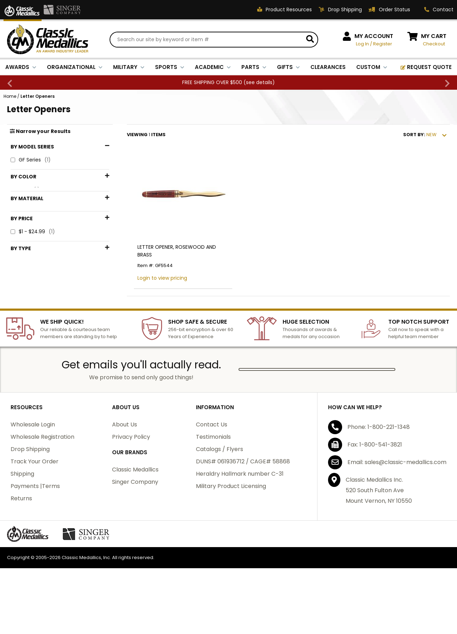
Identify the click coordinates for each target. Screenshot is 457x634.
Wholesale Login (33, 466)
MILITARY (128, 67)
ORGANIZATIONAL (75, 67)
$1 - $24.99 (33, 256)
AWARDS (20, 67)
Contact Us (211, 466)
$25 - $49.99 (36, 268)
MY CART (433, 36)
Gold (25, 190)
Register (382, 43)
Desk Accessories (41, 335)
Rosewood (32, 201)
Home (10, 96)
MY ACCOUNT (373, 36)
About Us (124, 466)
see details (259, 82)
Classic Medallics (135, 511)
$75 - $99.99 (36, 291)
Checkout (434, 43)
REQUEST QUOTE (426, 67)
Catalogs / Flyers (219, 491)
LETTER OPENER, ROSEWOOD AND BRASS (176, 250)
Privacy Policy (131, 479)
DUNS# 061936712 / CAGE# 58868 (243, 503)
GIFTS (288, 67)
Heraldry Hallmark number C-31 (240, 516)
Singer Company (135, 524)
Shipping (22, 516)
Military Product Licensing (231, 528)
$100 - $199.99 (37, 303)
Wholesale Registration (42, 479)
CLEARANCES (328, 67)
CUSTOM (371, 67)
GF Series (31, 160)
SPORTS (169, 67)
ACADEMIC (213, 67)
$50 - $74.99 (36, 280)
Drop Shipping (30, 491)
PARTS (253, 67)
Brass (26, 228)
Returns (21, 540)
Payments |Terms (35, 528)
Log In (362, 43)
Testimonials (213, 479)
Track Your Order (34, 503)
